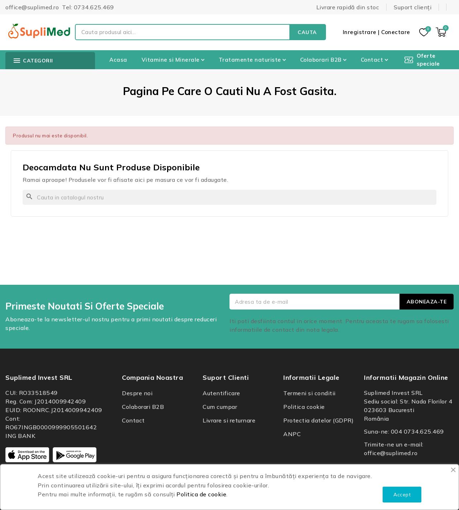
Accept (402, 494)
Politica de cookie (201, 494)
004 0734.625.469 (417, 431)
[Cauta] (229, 197)
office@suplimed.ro (390, 453)
